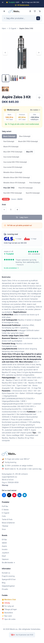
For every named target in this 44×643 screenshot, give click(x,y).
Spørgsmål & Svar (9, 579)
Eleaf (4, 556)
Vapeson (5, 559)
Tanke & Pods (7, 519)
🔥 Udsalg (6, 603)
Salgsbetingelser (8, 586)
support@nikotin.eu (9, 477)
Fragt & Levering (8, 576)
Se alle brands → (8, 562)
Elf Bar (4, 540)
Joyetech (5, 553)
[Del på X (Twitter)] (9, 495)
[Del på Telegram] (25, 495)
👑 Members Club (9, 599)
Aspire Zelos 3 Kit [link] (26, 28)
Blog (3, 583)
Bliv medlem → (35, 110)
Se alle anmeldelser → (11, 268)
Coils (4, 516)
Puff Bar (5, 506)
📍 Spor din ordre (8, 619)
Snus (4, 529)
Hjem (4, 28)
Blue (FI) (29, 152)
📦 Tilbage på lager (9, 609)
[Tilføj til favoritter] (39, 97)
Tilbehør (5, 526)
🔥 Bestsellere (7, 613)
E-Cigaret (12, 28)
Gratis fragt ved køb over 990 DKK (15, 243)
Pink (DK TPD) (9, 188)
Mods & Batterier (8, 523)
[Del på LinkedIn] (19, 495)
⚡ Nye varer (7, 616)
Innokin (5, 549)
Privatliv (5, 589)
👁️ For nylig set (8, 606)
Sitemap (5, 485)
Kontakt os (6, 573)
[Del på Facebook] (4, 495)
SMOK (4, 543)
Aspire (4, 546)
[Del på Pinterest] (14, 495)
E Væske (5, 510)
